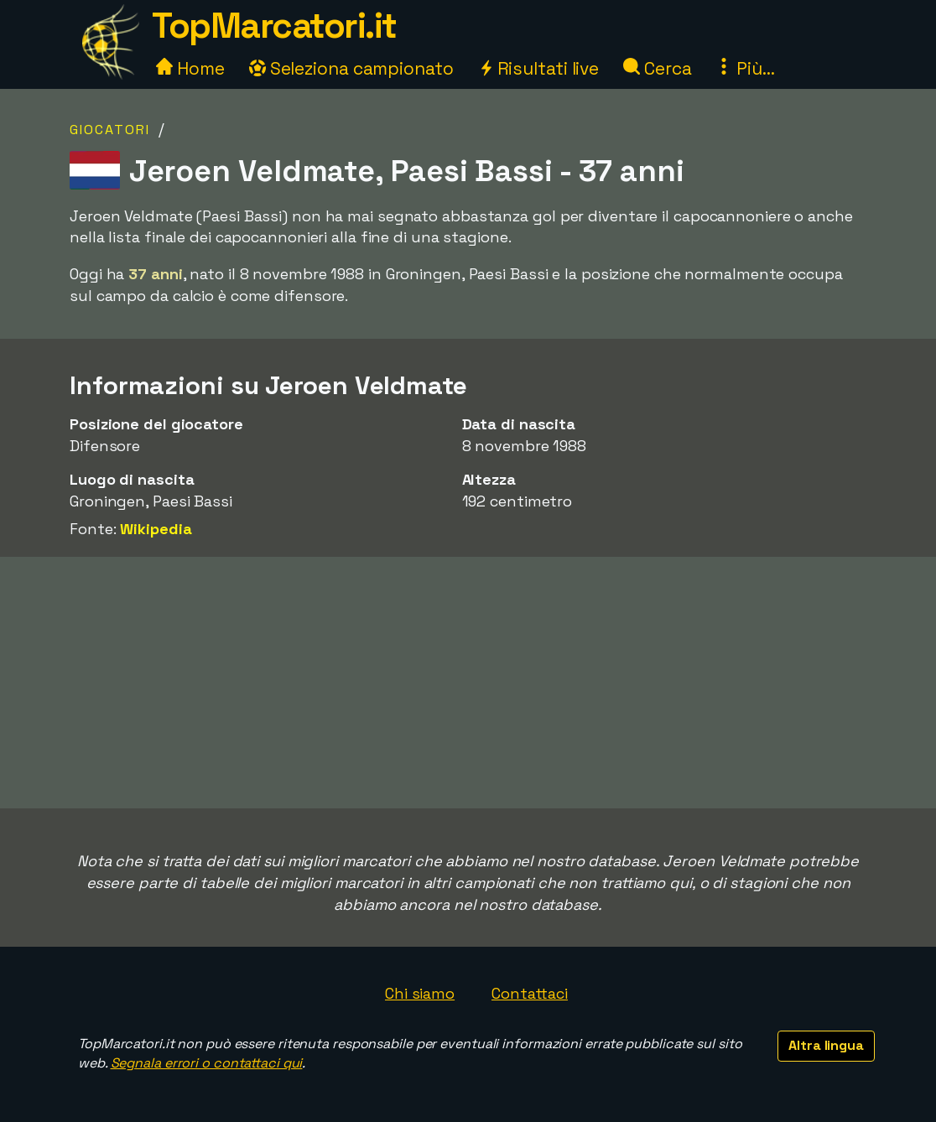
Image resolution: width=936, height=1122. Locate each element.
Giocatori (110, 129)
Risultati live (539, 68)
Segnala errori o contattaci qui (207, 1063)
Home (190, 68)
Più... (744, 68)
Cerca (657, 68)
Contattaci (529, 993)
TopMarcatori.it (274, 25)
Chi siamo (420, 993)
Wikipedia (155, 528)
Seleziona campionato (351, 68)
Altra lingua (826, 1045)
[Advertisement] (468, 682)
